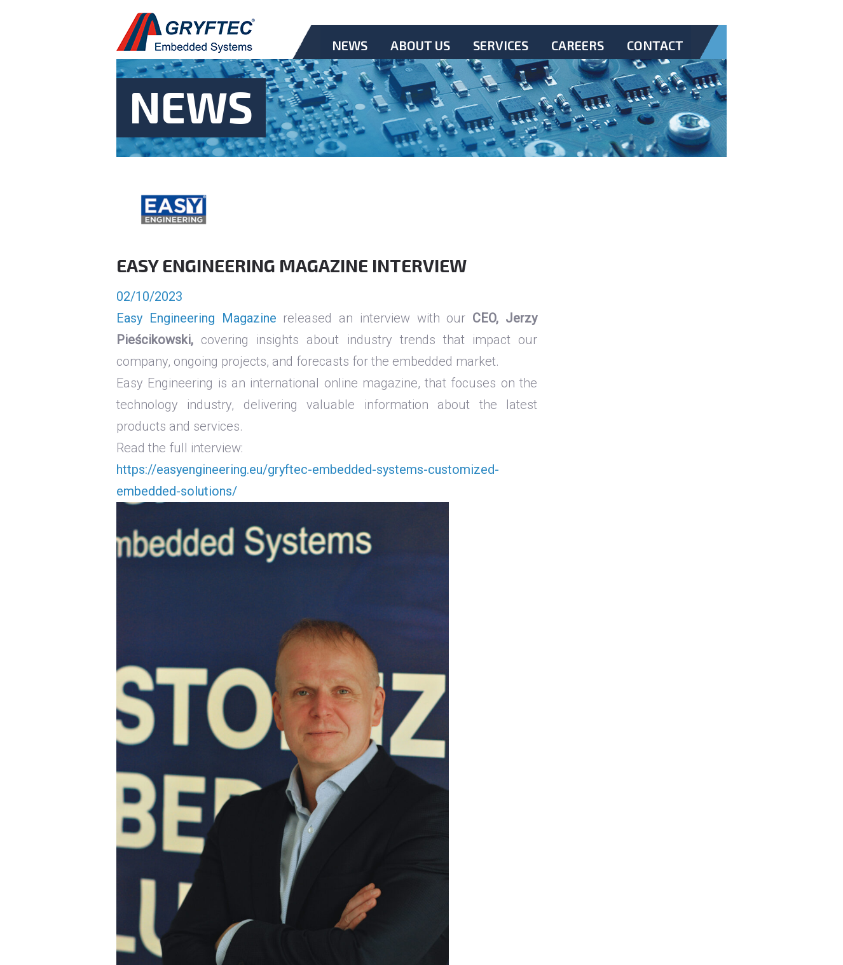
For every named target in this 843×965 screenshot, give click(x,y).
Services (500, 45)
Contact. (655, 56)
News (349, 45)
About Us (420, 45)
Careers (577, 45)
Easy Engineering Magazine (196, 318)
